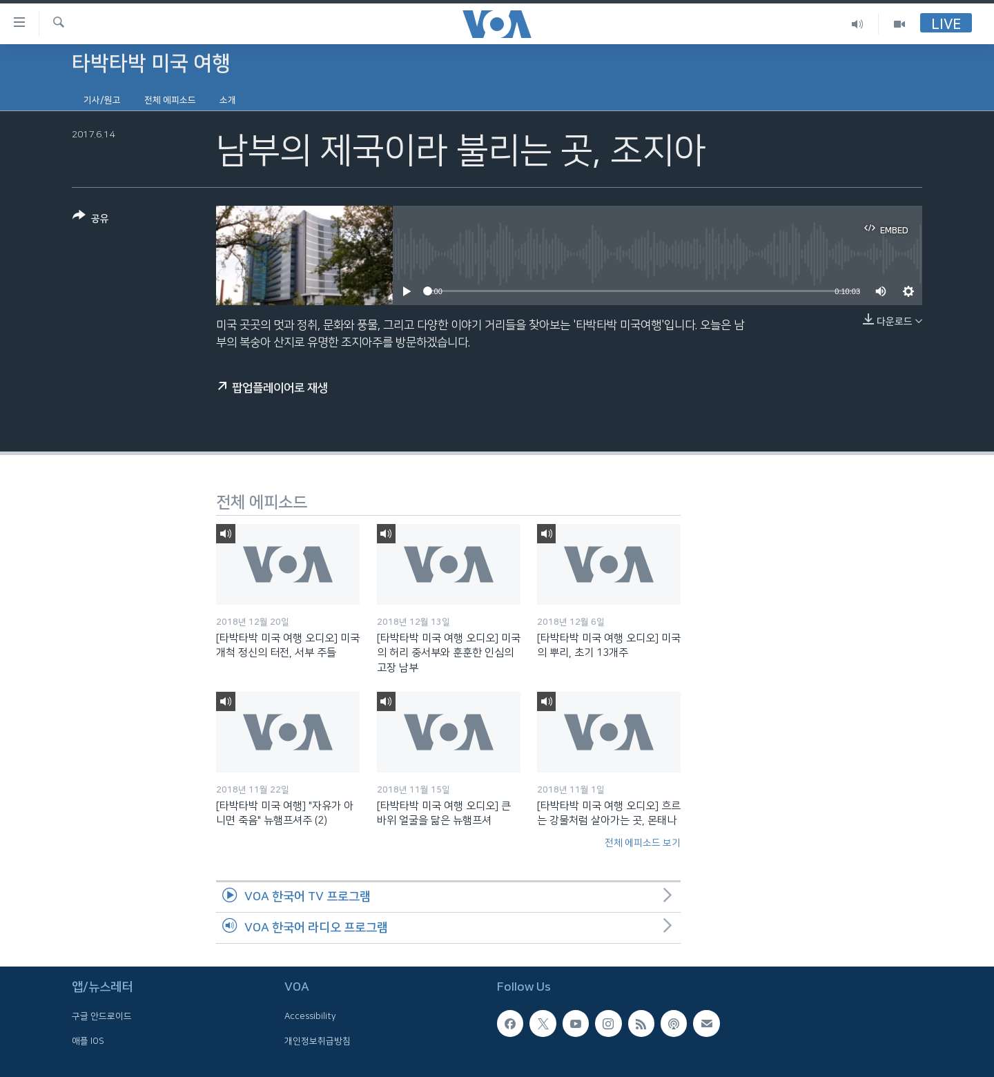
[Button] (90, 220)
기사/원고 (102, 100)
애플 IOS (88, 1040)
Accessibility (310, 1016)
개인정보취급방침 (317, 1040)
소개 (228, 100)
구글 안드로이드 (102, 1016)
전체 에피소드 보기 (643, 842)
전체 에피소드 (170, 100)
